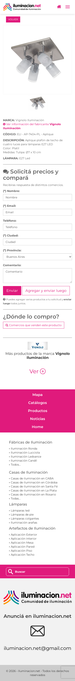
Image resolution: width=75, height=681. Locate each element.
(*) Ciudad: (10, 235)
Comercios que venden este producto (34, 325)
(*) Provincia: (12, 250)
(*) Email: (9, 206)
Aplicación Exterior (24, 534)
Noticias (37, 419)
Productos (37, 411)
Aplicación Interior (24, 538)
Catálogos (37, 403)
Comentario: (12, 265)
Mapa (37, 395)
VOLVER (13, 19)
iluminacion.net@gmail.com (37, 648)
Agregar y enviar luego (45, 290)
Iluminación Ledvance (26, 456)
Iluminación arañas (24, 522)
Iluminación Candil (24, 460)
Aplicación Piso (21, 550)
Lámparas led (20, 510)
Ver (37, 371)
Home (37, 427)
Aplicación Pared (22, 546)
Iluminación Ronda (24, 448)
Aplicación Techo (22, 554)
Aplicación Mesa (22, 542)
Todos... (16, 464)
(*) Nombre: (11, 191)
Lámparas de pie (22, 514)
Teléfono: (9, 220)
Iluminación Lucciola (25, 452)
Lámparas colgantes (25, 518)
